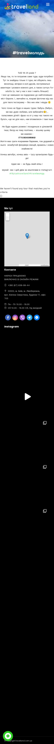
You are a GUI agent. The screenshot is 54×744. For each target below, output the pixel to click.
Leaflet (22, 265)
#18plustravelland (19, 173)
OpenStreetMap (34, 265)
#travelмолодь (36, 173)
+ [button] (7, 215)
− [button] (7, 218)
